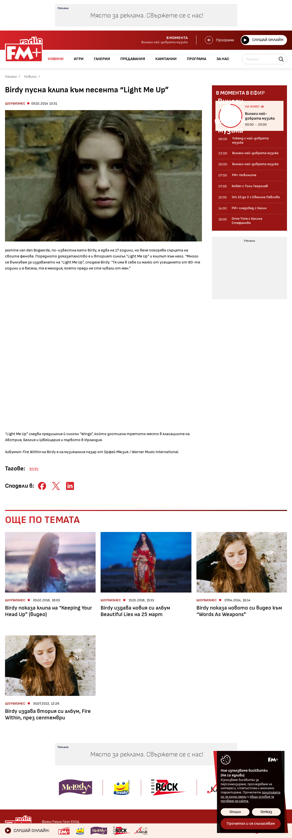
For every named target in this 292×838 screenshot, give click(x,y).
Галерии (133, 743)
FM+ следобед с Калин (76, 769)
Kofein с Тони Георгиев (77, 750)
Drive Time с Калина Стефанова (74, 779)
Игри (167, 743)
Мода (10, 778)
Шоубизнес (15, 103)
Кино (9, 764)
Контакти (220, 743)
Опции (235, 811)
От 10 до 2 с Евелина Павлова (75, 760)
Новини (30, 76)
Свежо (11, 785)
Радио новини (17, 750)
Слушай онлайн (262, 40)
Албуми (130, 757)
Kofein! (130, 750)
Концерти (133, 764)
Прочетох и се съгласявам (251, 823)
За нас (169, 785)
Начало (11, 76)
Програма (218, 40)
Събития (132, 771)
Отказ (266, 811)
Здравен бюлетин (21, 792)
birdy (34, 468)
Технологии (15, 771)
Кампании (173, 768)
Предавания (70, 743)
